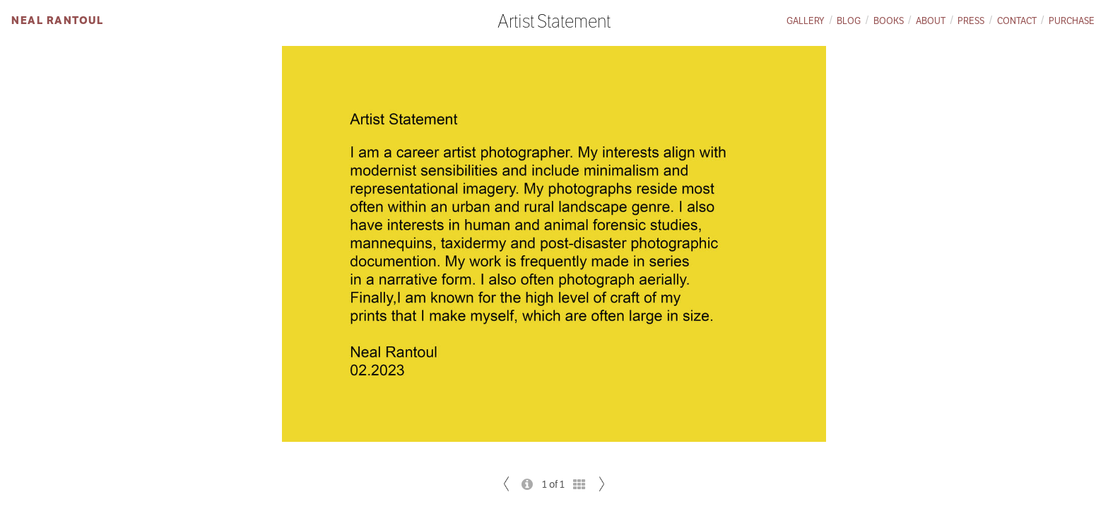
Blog (849, 21)
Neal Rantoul (57, 20)
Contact (1017, 21)
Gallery (805, 21)
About (930, 21)
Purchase (1072, 21)
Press (970, 21)
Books (888, 21)
